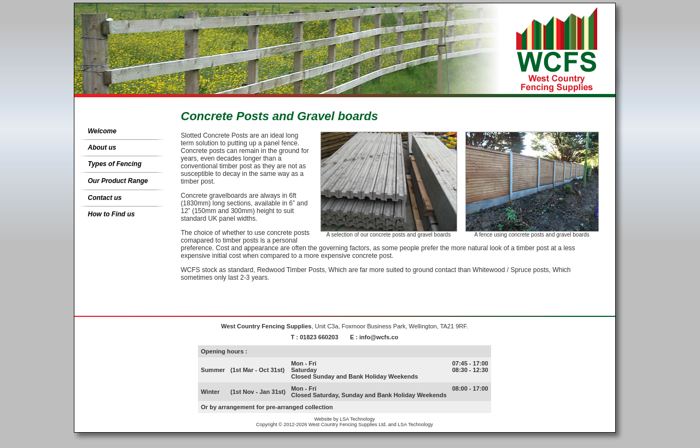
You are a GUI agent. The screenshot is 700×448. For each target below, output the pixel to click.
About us (102, 147)
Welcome (102, 131)
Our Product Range (118, 181)
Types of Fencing (115, 164)
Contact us (105, 198)
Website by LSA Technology (344, 419)
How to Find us (111, 214)
